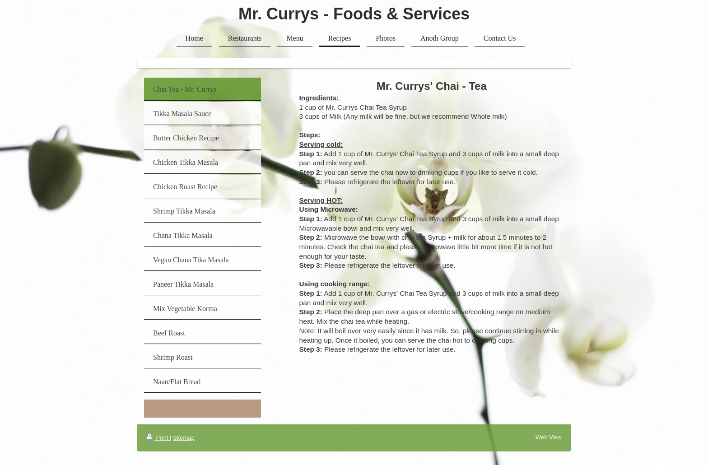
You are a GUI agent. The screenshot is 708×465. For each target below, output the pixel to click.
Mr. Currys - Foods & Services (354, 14)
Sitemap (184, 437)
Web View (549, 437)
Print (158, 437)
